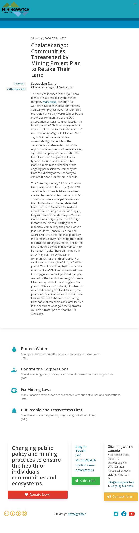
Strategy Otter (77, 514)
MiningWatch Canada (120, 448)
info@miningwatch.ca (121, 482)
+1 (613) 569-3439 (122, 486)
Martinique (49, 102)
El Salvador (19, 83)
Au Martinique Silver (16, 89)
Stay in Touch (80, 448)
